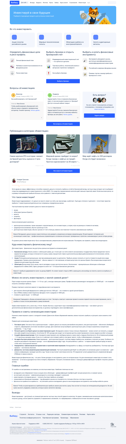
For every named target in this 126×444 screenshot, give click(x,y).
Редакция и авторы (53, 414)
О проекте (23, 414)
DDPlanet (74, 440)
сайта (93, 414)
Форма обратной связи (17, 423)
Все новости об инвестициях (63, 171)
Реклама (82, 414)
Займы (57, 2)
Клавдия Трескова (20, 181)
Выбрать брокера (63, 81)
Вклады (32, 2)
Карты (51, 2)
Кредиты (38, 2)
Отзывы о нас (40, 414)
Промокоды (64, 418)
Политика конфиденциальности (30, 418)
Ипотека (45, 2)
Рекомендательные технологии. (34, 432)
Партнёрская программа (50, 418)
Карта (89, 414)
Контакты (31, 414)
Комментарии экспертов (69, 414)
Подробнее (67, 433)
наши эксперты (99, 109)
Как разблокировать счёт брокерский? (24, 99)
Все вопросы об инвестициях (63, 124)
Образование (74, 418)
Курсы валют (64, 2)
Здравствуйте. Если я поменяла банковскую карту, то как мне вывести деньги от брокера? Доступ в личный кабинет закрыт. (63, 101)
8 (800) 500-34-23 (46, 423)
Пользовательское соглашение (40, 429)
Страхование (73, 2)
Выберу (11, 407)
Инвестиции (82, 2)
